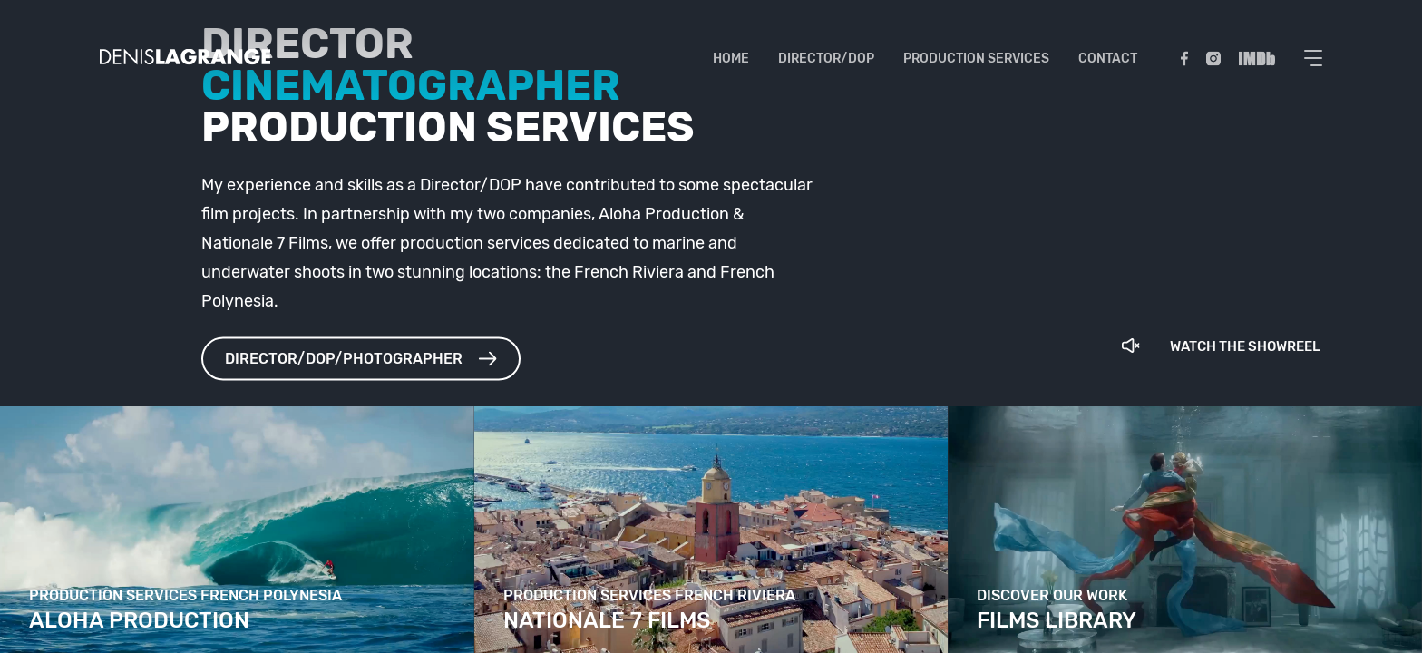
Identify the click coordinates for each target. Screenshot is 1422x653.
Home (732, 59)
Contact (1108, 59)
